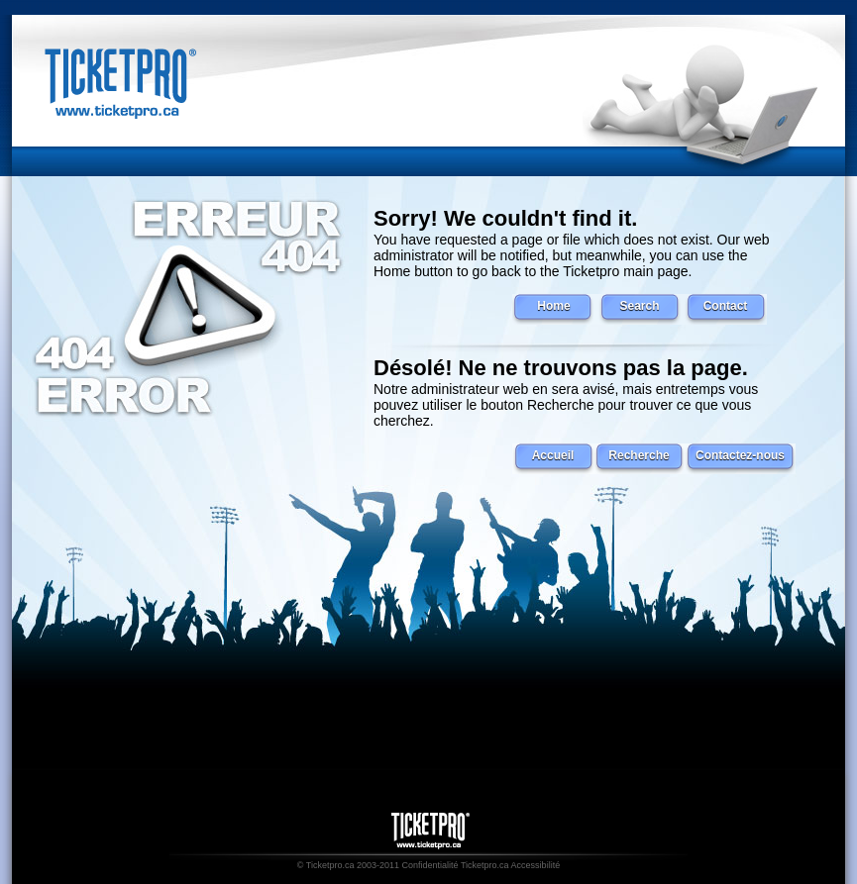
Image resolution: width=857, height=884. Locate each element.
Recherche (638, 455)
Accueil (553, 455)
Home (553, 306)
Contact (725, 306)
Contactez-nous (740, 455)
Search (639, 306)
